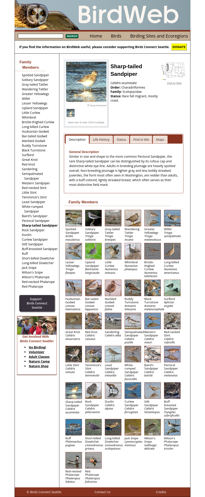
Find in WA (141, 139)
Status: (116, 96)
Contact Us (102, 492)
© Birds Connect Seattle (44, 492)
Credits (161, 492)
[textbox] (40, 36)
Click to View (174, 83)
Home (96, 36)
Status (121, 139)
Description (77, 139)
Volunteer (36, 352)
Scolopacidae (132, 91)
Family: (116, 91)
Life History (101, 139)
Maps (160, 139)
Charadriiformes (133, 87)
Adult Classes (39, 357)
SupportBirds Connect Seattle (37, 303)
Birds (116, 36)
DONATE (179, 47)
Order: (115, 87)
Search (72, 36)
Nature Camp (39, 361)
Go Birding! (37, 347)
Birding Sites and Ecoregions (159, 36)
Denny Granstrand (98, 105)
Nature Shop (39, 366)
